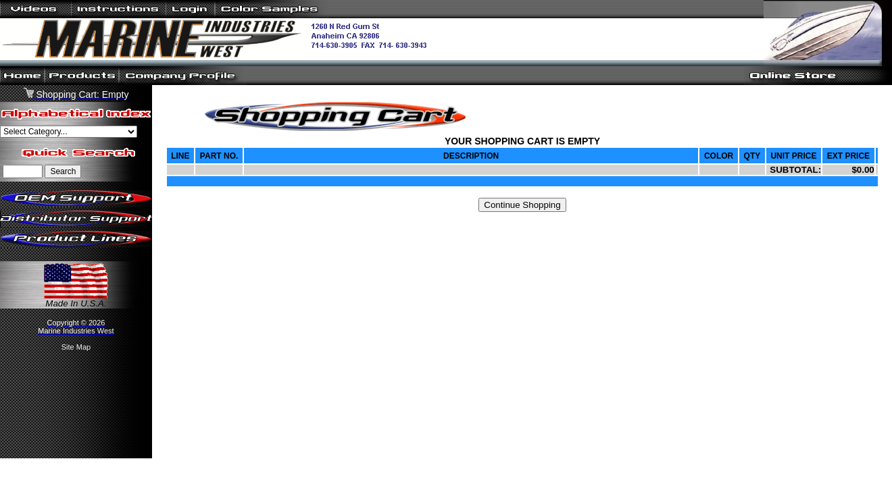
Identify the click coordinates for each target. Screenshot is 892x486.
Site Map (76, 347)
